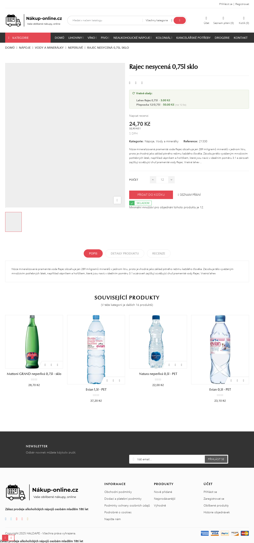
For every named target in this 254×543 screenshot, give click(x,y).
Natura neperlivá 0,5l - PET (220, 374)
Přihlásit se (210, 492)
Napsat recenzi (138, 116)
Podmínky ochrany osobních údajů (127, 506)
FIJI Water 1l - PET (34, 374)
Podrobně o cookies (117, 512)
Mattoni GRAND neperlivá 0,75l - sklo (96, 374)
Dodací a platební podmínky (123, 499)
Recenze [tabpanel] (158, 253)
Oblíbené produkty (216, 506)
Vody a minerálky (167, 141)
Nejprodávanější (164, 499)
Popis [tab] (93, 253)
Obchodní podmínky (118, 492)
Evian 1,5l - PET (158, 390)
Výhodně (160, 506)
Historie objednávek (217, 512)
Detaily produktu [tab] (125, 253)
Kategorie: (136, 141)
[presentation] (178, 445)
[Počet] (162, 179)
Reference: (191, 141)
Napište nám (112, 519)
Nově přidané (163, 492)
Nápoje (149, 141)
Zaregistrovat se (214, 499)
